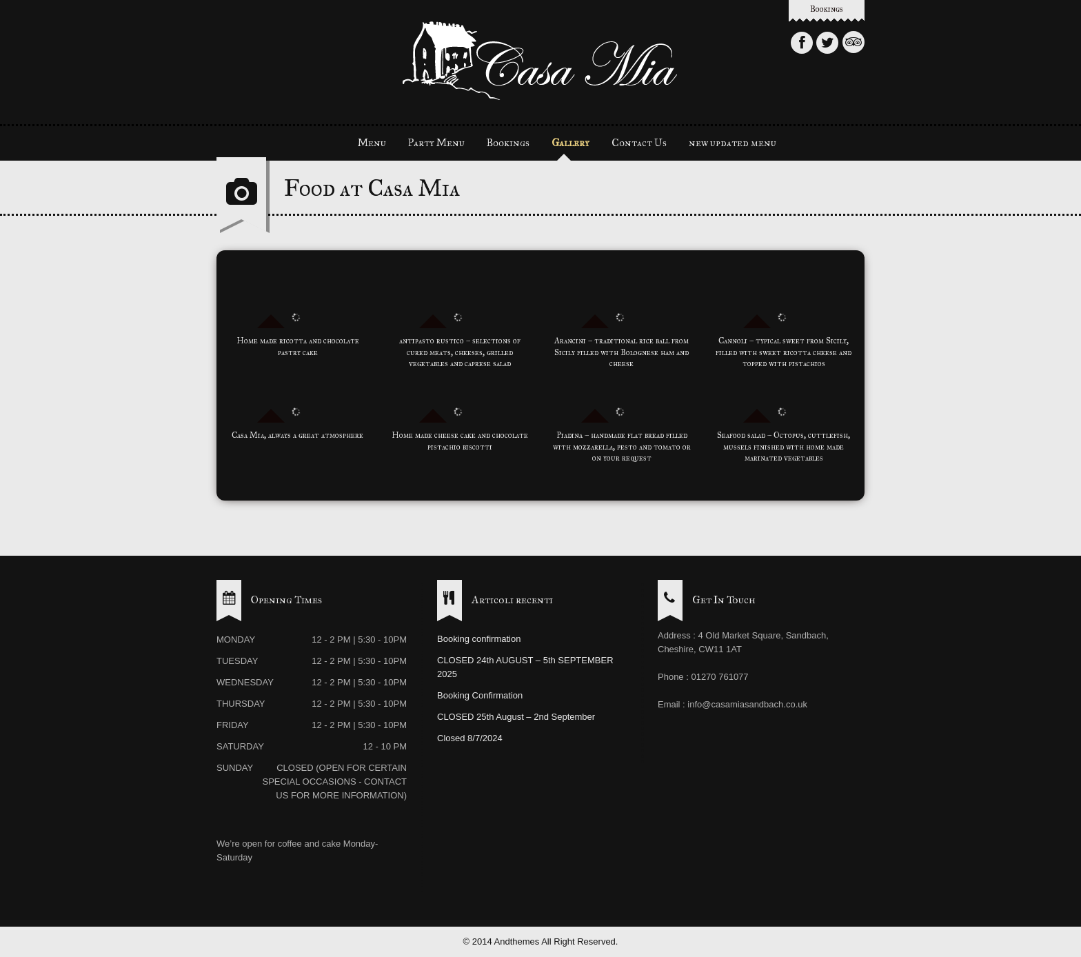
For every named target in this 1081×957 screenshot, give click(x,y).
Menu (372, 143)
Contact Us (639, 143)
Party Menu (436, 143)
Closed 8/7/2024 (470, 738)
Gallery (570, 143)
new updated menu (732, 143)
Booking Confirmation (480, 695)
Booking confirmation (479, 639)
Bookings (826, 9)
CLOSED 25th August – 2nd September (516, 717)
